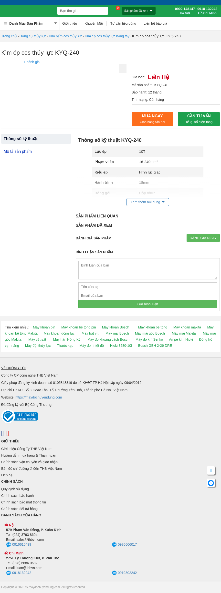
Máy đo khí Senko (149, 339)
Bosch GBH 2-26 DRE (155, 346)
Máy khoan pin (44, 327)
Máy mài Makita (184, 333)
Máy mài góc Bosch (150, 333)
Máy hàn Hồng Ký (67, 339)
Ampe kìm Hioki (181, 339)
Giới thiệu (69, 23)
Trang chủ (9, 36)
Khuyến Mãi (94, 23)
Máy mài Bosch (117, 333)
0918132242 (18, 573)
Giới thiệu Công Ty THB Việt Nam (26, 449)
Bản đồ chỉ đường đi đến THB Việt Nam (31, 468)
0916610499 (18, 544)
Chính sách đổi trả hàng (19, 509)
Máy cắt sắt (37, 339)
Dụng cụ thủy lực (33, 36)
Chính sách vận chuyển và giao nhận (29, 462)
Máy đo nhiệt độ (91, 346)
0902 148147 (185, 11)
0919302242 (124, 573)
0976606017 (124, 544)
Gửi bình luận (147, 304)
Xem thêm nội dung (145, 202)
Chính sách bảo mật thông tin (23, 502)
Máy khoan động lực (59, 333)
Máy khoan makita (187, 327)
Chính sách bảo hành (17, 496)
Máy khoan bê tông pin (78, 327)
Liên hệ (6, 475)
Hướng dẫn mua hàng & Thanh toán (28, 455)
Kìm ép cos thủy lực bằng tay (107, 36)
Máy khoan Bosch (115, 327)
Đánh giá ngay (203, 238)
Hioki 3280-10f (121, 346)
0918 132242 (207, 11)
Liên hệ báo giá (155, 23)
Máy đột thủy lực (38, 346)
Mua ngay (152, 119)
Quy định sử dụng (15, 489)
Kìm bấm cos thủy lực (65, 36)
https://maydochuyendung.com (38, 397)
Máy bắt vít (90, 333)
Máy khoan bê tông (152, 327)
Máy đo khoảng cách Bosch (108, 339)
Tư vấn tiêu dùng (123, 23)
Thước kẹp (65, 346)
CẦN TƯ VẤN (199, 119)
